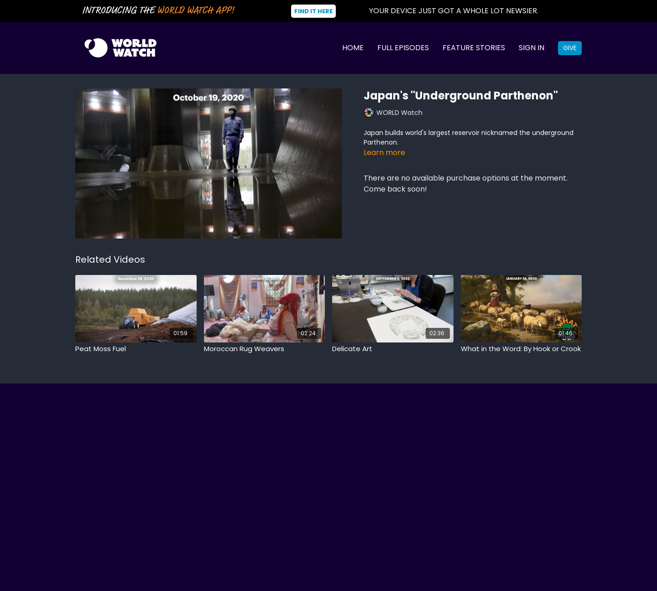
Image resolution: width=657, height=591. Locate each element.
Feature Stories (474, 47)
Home (353, 47)
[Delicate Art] (393, 349)
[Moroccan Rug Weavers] (264, 349)
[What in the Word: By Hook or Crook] (521, 349)
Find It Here (313, 11)
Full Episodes (403, 47)
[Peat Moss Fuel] (136, 349)
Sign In (531, 47)
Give (570, 47)
